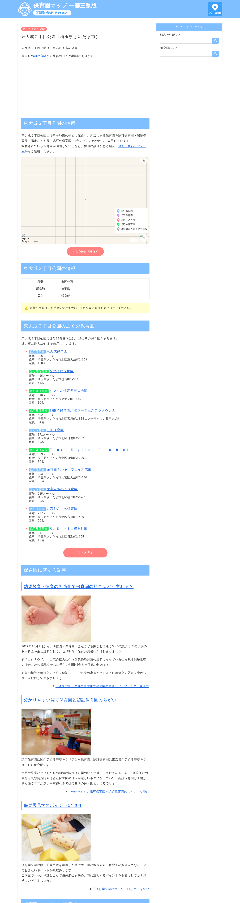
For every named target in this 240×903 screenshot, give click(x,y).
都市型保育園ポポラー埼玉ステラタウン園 (82, 410)
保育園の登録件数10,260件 (52, 12)
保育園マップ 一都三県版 (65, 5)
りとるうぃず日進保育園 (68, 528)
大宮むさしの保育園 (62, 509)
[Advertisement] (85, 86)
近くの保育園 (215, 13)
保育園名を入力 (170, 47)
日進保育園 (55, 430)
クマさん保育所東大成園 (68, 391)
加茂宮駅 (40, 56)
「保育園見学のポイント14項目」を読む (120, 889)
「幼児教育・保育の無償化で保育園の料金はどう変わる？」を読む (102, 686)
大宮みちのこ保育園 (62, 489)
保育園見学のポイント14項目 (53, 805)
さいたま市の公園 (34, 28)
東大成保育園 (56, 351)
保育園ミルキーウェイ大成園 (69, 469)
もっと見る (85, 553)
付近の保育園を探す (85, 251)
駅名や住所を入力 (172, 34)
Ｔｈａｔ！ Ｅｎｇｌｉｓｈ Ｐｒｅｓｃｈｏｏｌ (89, 450)
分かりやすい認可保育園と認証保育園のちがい (70, 699)
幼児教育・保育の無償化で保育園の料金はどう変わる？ (79, 586)
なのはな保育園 (61, 371)
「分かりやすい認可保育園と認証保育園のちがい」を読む (108, 791)
